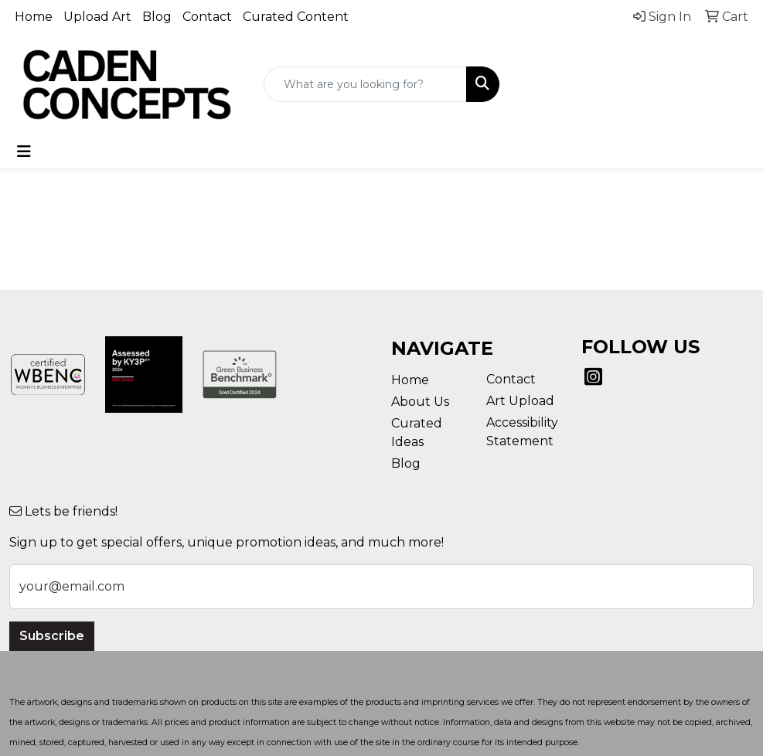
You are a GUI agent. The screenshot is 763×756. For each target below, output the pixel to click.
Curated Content (296, 16)
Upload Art (97, 16)
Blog (157, 16)
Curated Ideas (416, 432)
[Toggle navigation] (24, 151)
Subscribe (51, 635)
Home (34, 16)
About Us (420, 401)
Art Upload (520, 400)
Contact (207, 16)
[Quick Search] (365, 84)
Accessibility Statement (522, 431)
